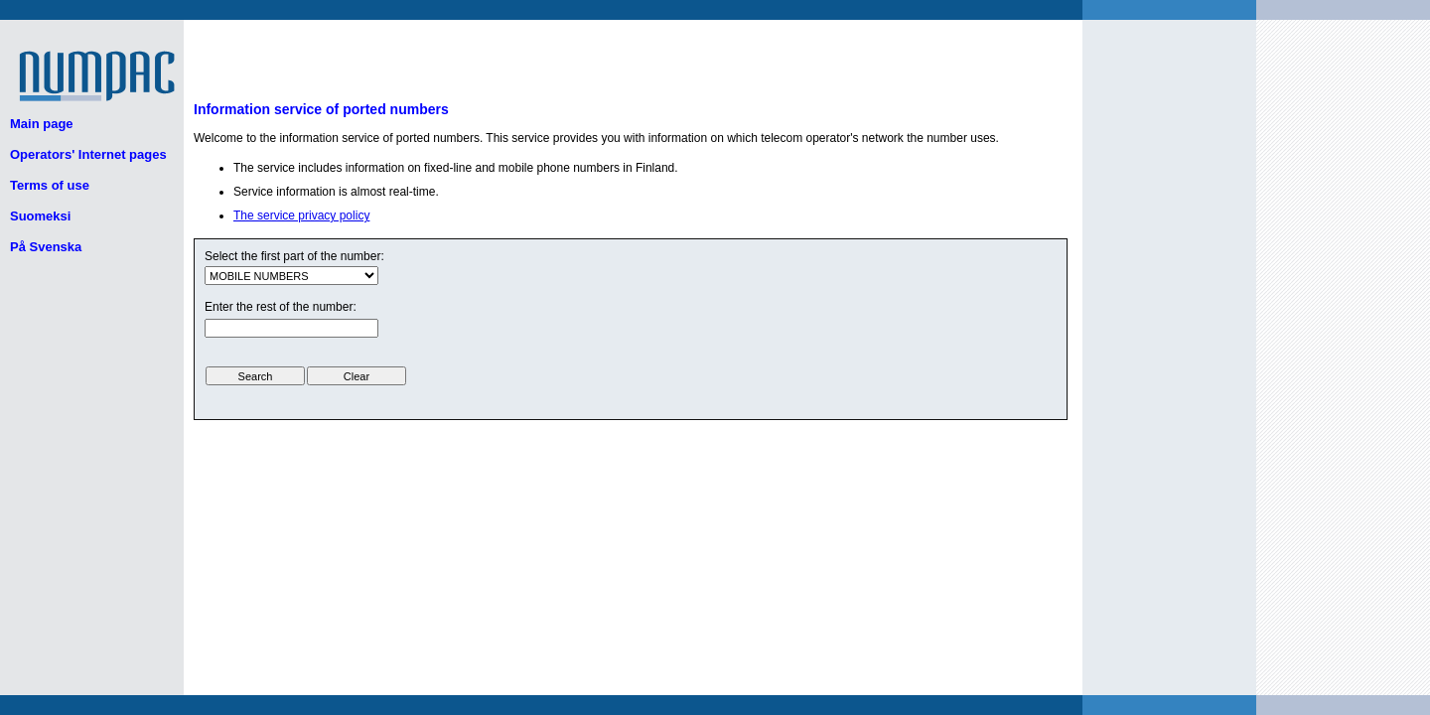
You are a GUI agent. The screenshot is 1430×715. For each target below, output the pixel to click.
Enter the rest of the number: (281, 307)
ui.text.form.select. (291, 275)
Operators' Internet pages (88, 154)
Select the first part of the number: (294, 256)
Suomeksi (40, 216)
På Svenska (45, 246)
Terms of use (49, 185)
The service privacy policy (301, 215)
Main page (41, 123)
